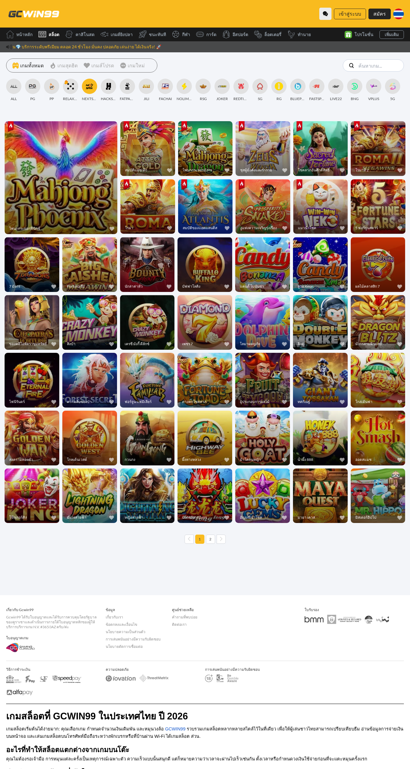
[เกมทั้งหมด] (28, 65)
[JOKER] (222, 90)
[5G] (392, 90)
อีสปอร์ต (235, 34)
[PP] (51, 90)
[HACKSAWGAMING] (108, 90)
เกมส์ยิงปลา (117, 34)
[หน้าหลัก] (33, 14)
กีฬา (181, 34)
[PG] (32, 90)
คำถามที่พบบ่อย (184, 617)
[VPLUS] (373, 90)
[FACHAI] (165, 90)
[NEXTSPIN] (89, 90)
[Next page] (221, 539)
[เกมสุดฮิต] (64, 65)
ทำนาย (299, 34)
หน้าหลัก (19, 34)
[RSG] (203, 90)
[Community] (325, 14)
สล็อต (48, 34)
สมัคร (379, 14)
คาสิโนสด (79, 34)
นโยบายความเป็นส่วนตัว (125, 631)
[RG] (279, 90)
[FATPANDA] (127, 90)
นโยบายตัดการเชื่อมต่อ (124, 646)
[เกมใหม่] (132, 65)
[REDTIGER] (241, 90)
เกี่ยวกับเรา (114, 617)
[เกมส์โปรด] (99, 65)
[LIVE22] (335, 90)
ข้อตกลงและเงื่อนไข (121, 624)
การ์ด (206, 34)
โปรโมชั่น (359, 34)
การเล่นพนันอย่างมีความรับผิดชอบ (133, 639)
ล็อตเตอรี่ (267, 34)
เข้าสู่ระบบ (350, 14)
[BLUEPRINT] (298, 90)
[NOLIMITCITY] (184, 90)
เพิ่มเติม (392, 34)
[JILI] (146, 90)
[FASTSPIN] (316, 90)
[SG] (260, 90)
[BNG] (354, 90)
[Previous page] (189, 539)
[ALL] (13, 90)
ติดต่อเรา (179, 624)
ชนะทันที (152, 34)
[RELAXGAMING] (70, 90)
